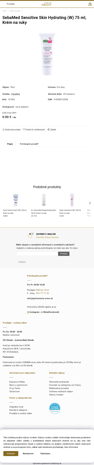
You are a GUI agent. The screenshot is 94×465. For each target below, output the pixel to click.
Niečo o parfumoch (18, 385)
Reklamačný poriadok (59, 388)
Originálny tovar (16, 407)
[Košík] (91, 5)
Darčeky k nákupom (18, 410)
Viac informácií (71, 447)
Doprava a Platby (17, 382)
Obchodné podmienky (59, 382)
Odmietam (45, 453)
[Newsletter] (37, 254)
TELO (4, 11)
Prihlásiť (63, 254)
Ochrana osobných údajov (61, 391)
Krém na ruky (15, 11)
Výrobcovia (14, 391)
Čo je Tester (14, 388)
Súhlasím (11, 453)
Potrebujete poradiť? (29, 144)
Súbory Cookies (56, 395)
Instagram (35, 312)
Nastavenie (28, 453)
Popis (10, 144)
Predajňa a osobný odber (20, 413)
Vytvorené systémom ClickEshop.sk (47, 463)
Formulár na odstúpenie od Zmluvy (65, 385)
